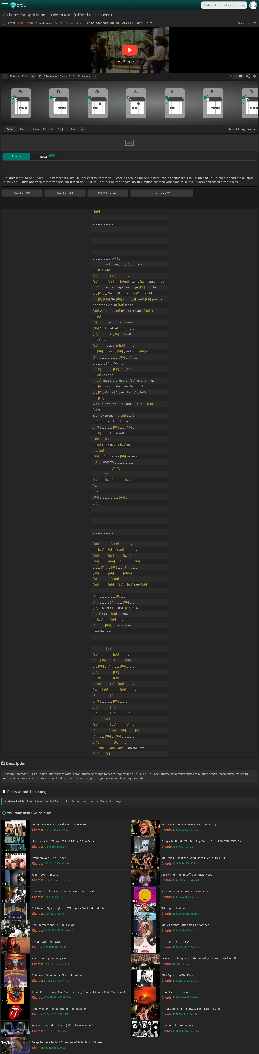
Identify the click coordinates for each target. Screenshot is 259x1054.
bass (74, 129)
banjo (61, 129)
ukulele (35, 129)
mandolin (48, 129)
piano (23, 129)
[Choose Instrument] (82, 129)
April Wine (35, 15)
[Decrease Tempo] (5, 76)
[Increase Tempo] (33, 76)
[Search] (243, 5)
